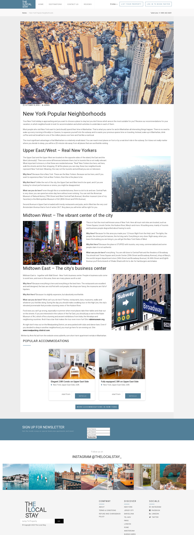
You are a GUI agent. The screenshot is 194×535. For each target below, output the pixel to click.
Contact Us (73, 4)
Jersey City (129, 510)
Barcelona (129, 514)
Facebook (154, 510)
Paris (126, 521)
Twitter (153, 517)
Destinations (55, 4)
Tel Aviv (127, 517)
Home (41, 4)
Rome (126, 527)
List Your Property (131, 4)
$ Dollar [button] (113, 4)
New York (128, 507)
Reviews (88, 4)
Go (59, 521)
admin (46, 105)
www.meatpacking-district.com (36, 330)
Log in (158, 4)
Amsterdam (129, 531)
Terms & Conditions (107, 510)
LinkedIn (154, 514)
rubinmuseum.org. (97, 319)
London (127, 524)
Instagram (155, 507)
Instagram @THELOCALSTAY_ (97, 457)
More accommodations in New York (97, 407)
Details (83, 396)
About (101, 507)
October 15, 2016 (32, 105)
